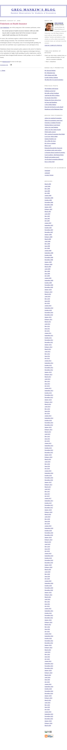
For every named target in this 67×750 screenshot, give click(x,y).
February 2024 (48, 672)
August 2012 (48, 360)
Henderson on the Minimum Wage (54, 109)
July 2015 (47, 441)
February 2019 (48, 539)
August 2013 (48, 388)
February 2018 (48, 512)
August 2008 (48, 250)
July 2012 (47, 358)
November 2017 (49, 505)
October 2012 (48, 365)
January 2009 (48, 262)
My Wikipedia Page (50, 73)
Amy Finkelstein (4, 27)
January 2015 (48, 427)
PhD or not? (48, 145)
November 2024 (49, 691)
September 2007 (49, 225)
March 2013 (48, 376)
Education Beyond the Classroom (53, 148)
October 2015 (48, 448)
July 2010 (47, 303)
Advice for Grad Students (51, 127)
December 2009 (49, 287)
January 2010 (48, 289)
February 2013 (48, 374)
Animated (47, 173)
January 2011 (48, 317)
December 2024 (49, 693)
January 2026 (48, 721)
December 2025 (49, 718)
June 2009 (47, 273)
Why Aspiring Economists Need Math (55, 134)
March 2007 (48, 211)
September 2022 (49, 636)
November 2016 (49, 477)
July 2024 (47, 682)
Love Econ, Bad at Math (51, 136)
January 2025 (48, 695)
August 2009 (48, 278)
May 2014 (47, 409)
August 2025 (48, 711)
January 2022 (48, 620)
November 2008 (49, 257)
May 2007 (47, 216)
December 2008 (49, 259)
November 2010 (49, 312)
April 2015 (47, 434)
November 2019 (49, 560)
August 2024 (48, 684)
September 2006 (49, 197)
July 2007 (47, 220)
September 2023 (49, 663)
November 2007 (49, 230)
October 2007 (48, 227)
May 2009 (47, 271)
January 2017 (48, 482)
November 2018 (49, 532)
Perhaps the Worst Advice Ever (53, 100)
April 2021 (47, 599)
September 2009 (49, 280)
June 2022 (47, 629)
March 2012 (48, 349)
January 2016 (48, 454)
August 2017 (48, 498)
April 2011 (47, 324)
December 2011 (49, 342)
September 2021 (49, 611)
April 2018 (47, 516)
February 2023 (48, 647)
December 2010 (49, 314)
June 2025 (47, 707)
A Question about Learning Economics (55, 152)
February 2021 (48, 594)
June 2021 (47, 604)
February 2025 (48, 698)
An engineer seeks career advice (53, 150)
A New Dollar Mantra (50, 104)
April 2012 (47, 351)
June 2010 (47, 301)
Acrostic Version (49, 175)
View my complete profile (53, 45)
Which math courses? (50, 132)
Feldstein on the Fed (50, 91)
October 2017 (48, 503)
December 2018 (49, 535)
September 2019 (49, 555)
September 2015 (49, 445)
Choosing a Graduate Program (53, 122)
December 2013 (49, 397)
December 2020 (49, 590)
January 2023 (48, 645)
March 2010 (48, 294)
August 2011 (48, 333)
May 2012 (47, 354)
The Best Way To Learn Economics (54, 79)
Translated (47, 170)
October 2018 (48, 530)
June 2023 (47, 656)
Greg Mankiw (58, 23)
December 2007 (49, 232)
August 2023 (48, 661)
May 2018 (47, 519)
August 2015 (48, 443)
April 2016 (47, 461)
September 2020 (49, 583)
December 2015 (49, 452)
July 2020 (47, 578)
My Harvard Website (50, 70)
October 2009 (48, 282)
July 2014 (47, 413)
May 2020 (47, 574)
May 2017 (47, 491)
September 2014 (49, 418)
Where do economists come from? (54, 120)
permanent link (4, 64)
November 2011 (49, 340)
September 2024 (49, 686)
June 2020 (47, 576)
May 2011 (47, 326)
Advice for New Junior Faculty (53, 129)
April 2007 (47, 214)
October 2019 (48, 558)
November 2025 (49, 716)
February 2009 (48, 264)
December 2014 (49, 425)
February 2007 (48, 209)
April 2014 (47, 406)
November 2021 (49, 615)
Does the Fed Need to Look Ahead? (54, 107)
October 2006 (48, 200)
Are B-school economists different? (54, 159)
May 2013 (47, 381)
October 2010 (48, 310)
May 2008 (47, 243)
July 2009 (47, 275)
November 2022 (49, 640)
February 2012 (48, 347)
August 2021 (48, 608)
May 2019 (47, 546)
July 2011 (47, 331)
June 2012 (47, 356)
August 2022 (48, 633)
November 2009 (49, 285)
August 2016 (48, 471)
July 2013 (47, 386)
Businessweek (6, 61)
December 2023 (49, 668)
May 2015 (47, 436)
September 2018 (49, 528)
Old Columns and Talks (51, 75)
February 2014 (48, 402)
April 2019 (47, 544)
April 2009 (47, 269)
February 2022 (48, 622)
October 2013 (48, 393)
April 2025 (47, 702)
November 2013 (49, 395)
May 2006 (47, 188)
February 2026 (48, 723)
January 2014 (48, 399)
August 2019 (48, 553)
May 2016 (47, 464)
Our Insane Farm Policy (51, 97)
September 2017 (49, 500)
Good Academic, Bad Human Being (54, 155)
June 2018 (47, 521)
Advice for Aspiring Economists (53, 118)
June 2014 (47, 411)
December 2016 (49, 480)
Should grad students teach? (52, 157)
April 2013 (47, 379)
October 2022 (48, 638)
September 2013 (49, 390)
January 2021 (48, 592)
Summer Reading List (50, 138)
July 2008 (47, 248)
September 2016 (49, 473)
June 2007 (47, 218)
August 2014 (48, 415)
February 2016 (48, 457)
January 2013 (48, 372)
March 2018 (48, 514)
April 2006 (47, 186)
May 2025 (47, 705)
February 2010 (48, 292)
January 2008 (48, 234)
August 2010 (48, 305)
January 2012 (48, 344)
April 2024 (47, 677)
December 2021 (49, 617)
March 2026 (48, 725)
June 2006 (47, 191)
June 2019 (47, 549)
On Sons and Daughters (51, 102)
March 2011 (48, 321)
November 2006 (49, 202)
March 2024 (48, 675)
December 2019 (49, 562)
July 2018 (47, 523)
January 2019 (48, 537)
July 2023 (47, 659)
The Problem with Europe (51, 88)
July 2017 (47, 496)
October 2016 (48, 475)
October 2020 (48, 585)
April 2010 (47, 296)
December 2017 (49, 507)
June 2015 (47, 438)
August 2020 (48, 581)
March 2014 (48, 404)
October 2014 (48, 420)
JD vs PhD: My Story (50, 141)
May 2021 (47, 601)
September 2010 (49, 308)
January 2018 (48, 510)
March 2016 (48, 459)
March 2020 (48, 569)
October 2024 (48, 688)
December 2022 (49, 643)
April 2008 (47, 241)
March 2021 (48, 597)
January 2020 (48, 565)
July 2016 (47, 468)
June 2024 (47, 679)
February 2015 (48, 429)
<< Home (2, 70)
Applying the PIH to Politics (52, 95)
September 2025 (49, 714)
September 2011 (49, 335)
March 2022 (48, 624)
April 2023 (47, 652)
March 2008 (48, 239)
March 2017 (48, 487)
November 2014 (49, 422)
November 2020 (49, 588)
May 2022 (47, 627)
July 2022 (47, 631)
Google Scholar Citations (51, 77)
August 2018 (48, 526)
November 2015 (49, 450)
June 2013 (47, 383)
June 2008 (47, 246)
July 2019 (47, 551)
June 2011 (47, 328)
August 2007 (48, 223)
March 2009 (48, 266)
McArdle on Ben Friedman (52, 93)
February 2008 (48, 237)
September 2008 (49, 253)
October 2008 (48, 255)
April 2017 (47, 489)
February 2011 (48, 319)
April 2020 (47, 571)
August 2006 (48, 195)
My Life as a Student (50, 143)
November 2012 (49, 367)
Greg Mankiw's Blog (33, 9)
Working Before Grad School (52, 125)
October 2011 (48, 337)
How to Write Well (49, 161)
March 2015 (48, 431)
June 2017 (47, 494)
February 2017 (48, 484)
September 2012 (49, 363)
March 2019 (48, 542)
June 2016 (47, 466)
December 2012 (49, 370)
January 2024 (48, 670)
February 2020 (48, 567)
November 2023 (49, 666)
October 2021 (48, 613)
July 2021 (47, 606)
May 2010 (47, 298)
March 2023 (48, 650)
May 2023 (47, 654)
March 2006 (48, 184)
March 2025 (48, 700)
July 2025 (47, 709)
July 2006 (47, 193)
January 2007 (48, 207)
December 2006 (49, 204)
